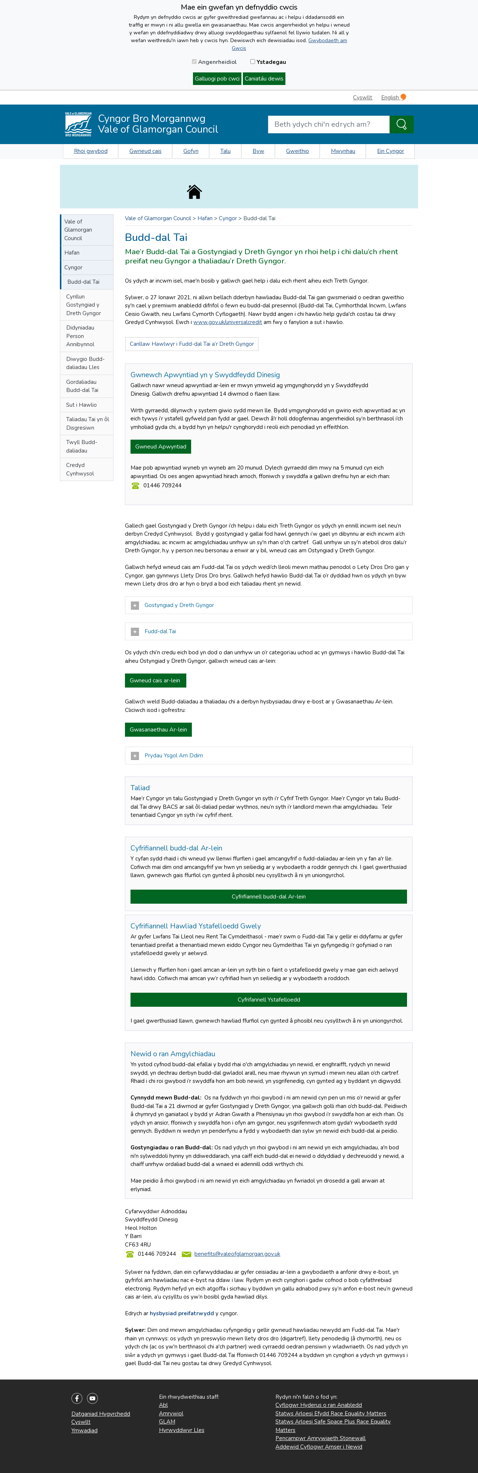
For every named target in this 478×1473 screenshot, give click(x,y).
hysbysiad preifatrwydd (182, 1313)
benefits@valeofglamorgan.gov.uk (237, 1254)
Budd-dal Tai (83, 282)
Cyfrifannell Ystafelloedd (269, 1000)
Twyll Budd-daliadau (81, 446)
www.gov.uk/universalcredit (227, 322)
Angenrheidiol (214, 62)
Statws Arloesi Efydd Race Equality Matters (330, 1413)
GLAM (167, 1421)
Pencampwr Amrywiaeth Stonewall (320, 1438)
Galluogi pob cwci (217, 79)
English (393, 97)
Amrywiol (171, 1413)
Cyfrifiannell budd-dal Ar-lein (269, 897)
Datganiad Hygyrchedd (100, 1414)
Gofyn (191, 151)
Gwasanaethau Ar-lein (158, 730)
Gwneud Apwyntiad (160, 447)
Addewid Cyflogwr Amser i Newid (318, 1446)
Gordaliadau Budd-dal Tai (82, 386)
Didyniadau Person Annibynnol (80, 336)
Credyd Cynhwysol (80, 469)
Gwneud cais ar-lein (156, 680)
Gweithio (297, 151)
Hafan (71, 252)
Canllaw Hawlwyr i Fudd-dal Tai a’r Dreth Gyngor (192, 344)
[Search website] (329, 124)
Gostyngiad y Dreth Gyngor (172, 605)
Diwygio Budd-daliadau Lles (85, 363)
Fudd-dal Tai (153, 632)
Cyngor (73, 267)
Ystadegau (268, 62)
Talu (225, 151)
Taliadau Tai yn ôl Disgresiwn (87, 424)
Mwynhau (343, 151)
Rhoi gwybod (91, 151)
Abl (163, 1405)
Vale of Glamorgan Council (78, 230)
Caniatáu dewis (264, 79)
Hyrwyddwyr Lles (181, 1430)
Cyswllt (362, 97)
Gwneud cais (145, 151)
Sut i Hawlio (81, 405)
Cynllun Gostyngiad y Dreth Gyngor (83, 305)
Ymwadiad (84, 1430)
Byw (258, 151)
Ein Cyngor (390, 151)
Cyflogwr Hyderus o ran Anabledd (318, 1405)
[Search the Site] (402, 124)
